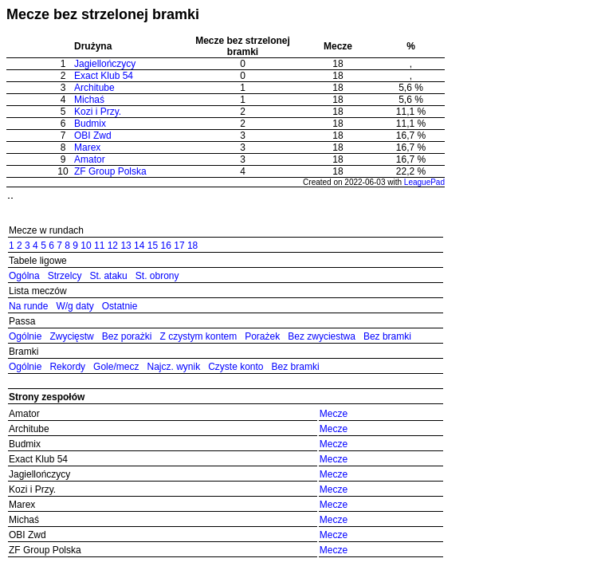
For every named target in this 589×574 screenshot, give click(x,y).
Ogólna (24, 275)
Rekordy (67, 366)
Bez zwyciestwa (321, 336)
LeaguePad (424, 182)
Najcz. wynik (173, 366)
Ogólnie (25, 336)
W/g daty (74, 306)
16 (166, 245)
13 (125, 245)
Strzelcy (65, 275)
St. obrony (157, 275)
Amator (89, 159)
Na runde (28, 306)
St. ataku (108, 275)
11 (99, 245)
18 (192, 245)
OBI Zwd (93, 135)
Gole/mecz (116, 366)
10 (85, 245)
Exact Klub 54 (103, 75)
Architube (94, 87)
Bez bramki (387, 336)
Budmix (90, 123)
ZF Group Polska (110, 171)
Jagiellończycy (104, 63)
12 (113, 245)
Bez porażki (127, 336)
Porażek (262, 336)
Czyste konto (235, 366)
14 (139, 245)
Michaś (89, 99)
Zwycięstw (71, 336)
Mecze (334, 413)
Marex (87, 147)
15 (152, 245)
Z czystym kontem (198, 336)
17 (179, 245)
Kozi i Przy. (97, 111)
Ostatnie (120, 306)
